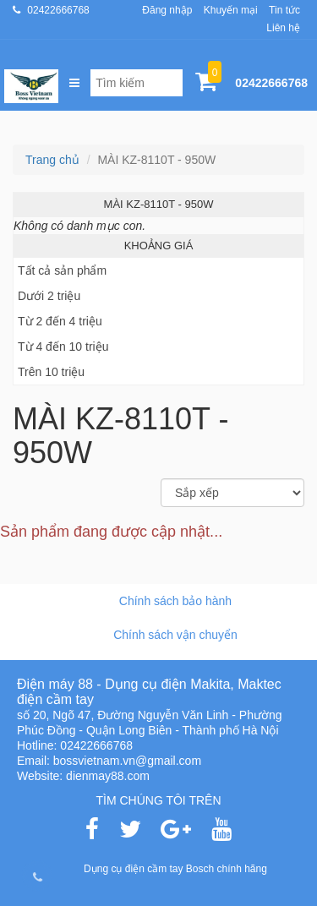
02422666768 (58, 10)
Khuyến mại (231, 10)
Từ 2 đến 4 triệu (60, 321)
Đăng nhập (167, 10)
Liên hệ (283, 28)
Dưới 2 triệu (49, 296)
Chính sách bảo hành (175, 601)
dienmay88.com (108, 776)
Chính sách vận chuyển (175, 634)
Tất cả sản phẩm (62, 270)
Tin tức (284, 10)
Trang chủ (52, 159)
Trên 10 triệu (51, 372)
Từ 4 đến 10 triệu (63, 346)
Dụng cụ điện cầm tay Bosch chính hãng (175, 869)
